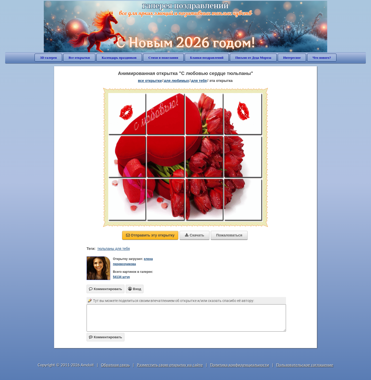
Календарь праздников (119, 58)
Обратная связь (115, 365)
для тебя (199, 81)
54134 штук (121, 277)
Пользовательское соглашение (304, 365)
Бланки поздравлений (207, 58)
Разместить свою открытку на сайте (170, 365)
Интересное (292, 58)
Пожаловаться (229, 235)
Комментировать (105, 337)
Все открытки (79, 58)
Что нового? (322, 58)
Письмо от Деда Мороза (253, 58)
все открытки (150, 81)
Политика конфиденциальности (239, 365)
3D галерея (48, 58)
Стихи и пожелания (163, 58)
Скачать (194, 235)
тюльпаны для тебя (113, 249)
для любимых (176, 81)
